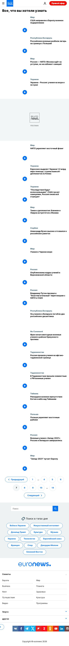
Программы (42, 603)
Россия (33, 269)
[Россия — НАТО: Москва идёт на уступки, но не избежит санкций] (48, 68)
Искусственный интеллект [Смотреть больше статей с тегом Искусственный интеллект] (46, 525)
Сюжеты (6, 574)
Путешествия (8, 597)
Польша (34, 414)
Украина (34, 79)
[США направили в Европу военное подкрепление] (48, 26)
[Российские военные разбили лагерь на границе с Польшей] (48, 47)
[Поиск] (34, 508)
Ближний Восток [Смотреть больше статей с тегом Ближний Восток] (34, 552)
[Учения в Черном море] (48, 258)
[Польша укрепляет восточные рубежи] (48, 423)
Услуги (5, 612)
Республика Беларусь (41, 38)
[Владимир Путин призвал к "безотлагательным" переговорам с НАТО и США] (48, 299)
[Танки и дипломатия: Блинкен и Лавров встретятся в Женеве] (48, 216)
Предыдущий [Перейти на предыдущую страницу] (17, 479)
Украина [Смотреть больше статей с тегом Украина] (12, 539)
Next (4, 592)
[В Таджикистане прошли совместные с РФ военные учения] (48, 382)
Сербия (34, 228)
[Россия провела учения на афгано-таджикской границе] (48, 361)
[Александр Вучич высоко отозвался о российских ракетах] (48, 237)
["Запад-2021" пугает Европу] (48, 465)
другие (5, 619)
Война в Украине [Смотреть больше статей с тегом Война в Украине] (18, 525)
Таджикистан (37, 352)
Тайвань (34, 393)
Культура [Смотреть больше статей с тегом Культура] (38, 532)
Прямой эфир (58, 3)
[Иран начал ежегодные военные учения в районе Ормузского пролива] (48, 341)
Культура (40, 597)
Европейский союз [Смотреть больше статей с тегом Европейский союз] (52, 539)
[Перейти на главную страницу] (10, 3)
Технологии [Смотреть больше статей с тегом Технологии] (29, 539)
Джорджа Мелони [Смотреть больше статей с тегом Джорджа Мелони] (49, 545)
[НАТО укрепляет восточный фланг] (48, 154)
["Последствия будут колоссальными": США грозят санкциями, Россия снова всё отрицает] (48, 196)
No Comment (36, 331)
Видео (5, 603)
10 (41, 487)
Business (6, 586)
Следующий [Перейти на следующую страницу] (33, 495)
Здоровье (40, 592)
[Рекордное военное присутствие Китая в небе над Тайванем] (48, 403)
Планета (40, 586)
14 (53, 487)
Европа (5, 580)
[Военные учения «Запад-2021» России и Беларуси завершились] (48, 444)
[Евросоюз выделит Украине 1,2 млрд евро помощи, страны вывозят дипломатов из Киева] (48, 175)
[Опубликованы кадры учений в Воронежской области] (48, 278)
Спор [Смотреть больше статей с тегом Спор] (30, 545)
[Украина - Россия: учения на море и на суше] (48, 88)
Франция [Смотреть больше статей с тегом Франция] (15, 545)
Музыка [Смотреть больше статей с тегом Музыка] (54, 532)
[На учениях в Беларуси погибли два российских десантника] (48, 320)
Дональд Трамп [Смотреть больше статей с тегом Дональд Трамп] (18, 532)
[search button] (55, 508)
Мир (32, 17)
